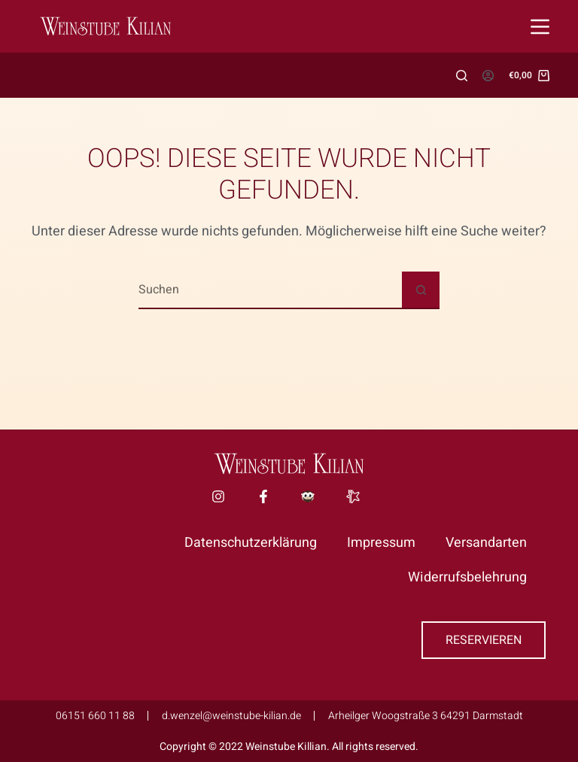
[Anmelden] (488, 75)
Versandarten (486, 543)
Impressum (381, 543)
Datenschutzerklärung (250, 543)
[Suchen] (461, 75)
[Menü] (540, 26)
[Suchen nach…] (270, 290)
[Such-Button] (421, 290)
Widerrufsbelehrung (467, 577)
